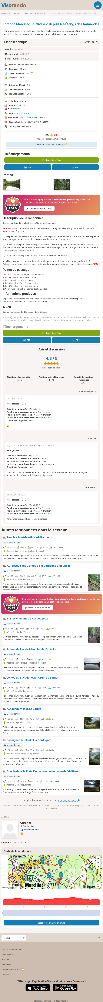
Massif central (23, 113)
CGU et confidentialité (12, 949)
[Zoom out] (98, 863)
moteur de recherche (69, 800)
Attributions (6, 888)
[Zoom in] (98, 858)
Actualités (6, 964)
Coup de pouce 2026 (13, 969)
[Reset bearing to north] (98, 867)
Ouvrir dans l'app (51, 160)
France (17, 108)
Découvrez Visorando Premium (51, 144)
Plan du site (7, 954)
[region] (51, 872)
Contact (5, 974)
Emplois (5, 959)
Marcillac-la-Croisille (28, 117)
